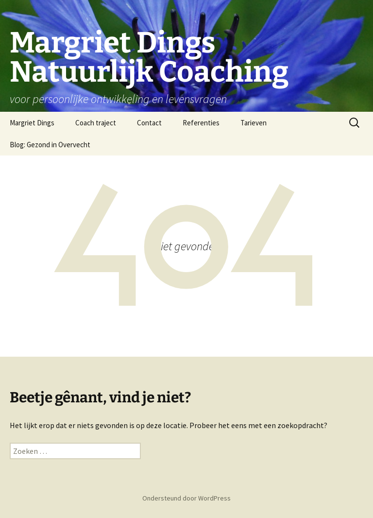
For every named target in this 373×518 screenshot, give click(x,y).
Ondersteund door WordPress (186, 498)
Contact (149, 122)
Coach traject (95, 122)
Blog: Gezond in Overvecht (50, 144)
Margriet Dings (32, 122)
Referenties (201, 122)
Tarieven (253, 122)
